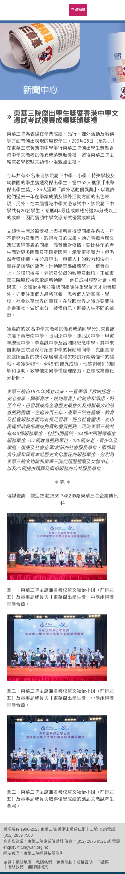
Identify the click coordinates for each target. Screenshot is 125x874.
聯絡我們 (16, 867)
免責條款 (64, 862)
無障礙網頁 (38, 867)
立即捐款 (78, 10)
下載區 (103, 862)
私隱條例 (44, 862)
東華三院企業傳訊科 (45, 841)
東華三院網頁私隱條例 (43, 853)
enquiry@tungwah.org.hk (25, 847)
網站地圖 (24, 862)
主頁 (7, 862)
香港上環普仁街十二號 (78, 829)
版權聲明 (85, 862)
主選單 (115, 10)
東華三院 (18, 12)
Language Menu (98, 10)
